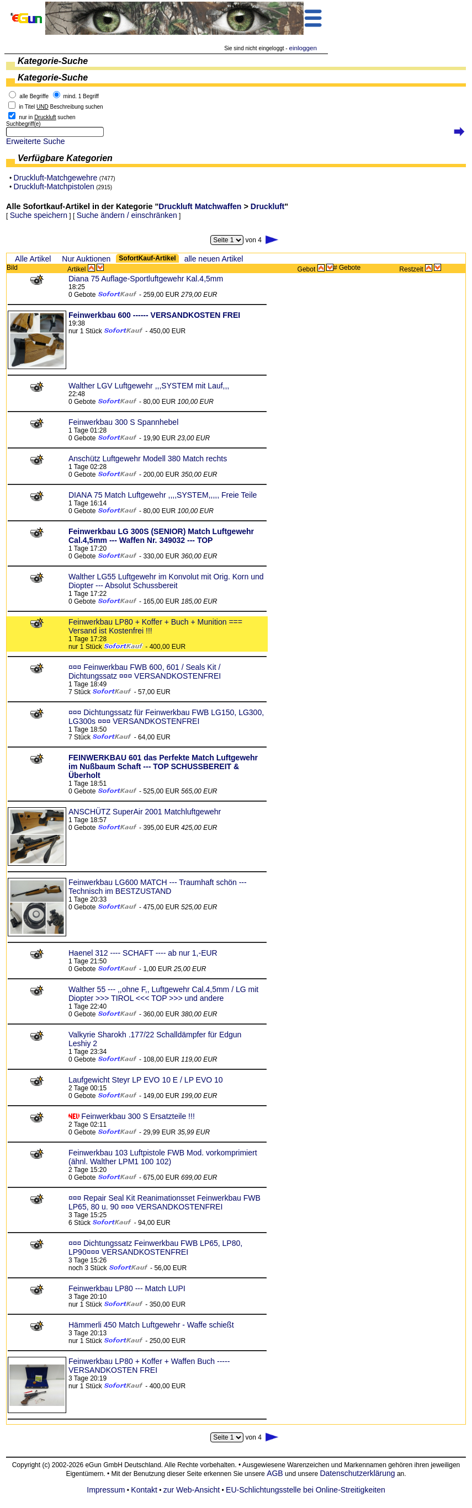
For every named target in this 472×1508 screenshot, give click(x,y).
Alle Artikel (33, 258)
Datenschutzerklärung (357, 1473)
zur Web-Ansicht (191, 1489)
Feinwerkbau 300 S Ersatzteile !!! (137, 1116)
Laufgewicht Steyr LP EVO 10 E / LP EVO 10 (145, 1079)
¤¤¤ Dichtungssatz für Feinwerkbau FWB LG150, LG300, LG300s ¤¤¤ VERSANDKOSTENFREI (166, 717)
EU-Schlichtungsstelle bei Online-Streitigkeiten (305, 1489)
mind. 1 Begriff (81, 96)
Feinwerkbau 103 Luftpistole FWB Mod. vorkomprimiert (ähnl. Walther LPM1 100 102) (162, 1157)
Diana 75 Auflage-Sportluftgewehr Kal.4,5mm (145, 278)
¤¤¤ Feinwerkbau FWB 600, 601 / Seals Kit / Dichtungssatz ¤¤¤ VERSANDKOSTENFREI (144, 671)
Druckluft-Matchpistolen (54, 186)
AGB (275, 1473)
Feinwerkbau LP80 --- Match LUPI (126, 1288)
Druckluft (267, 206)
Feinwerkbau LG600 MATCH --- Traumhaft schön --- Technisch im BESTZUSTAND (157, 887)
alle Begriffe (34, 96)
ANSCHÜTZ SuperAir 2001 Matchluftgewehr (144, 811)
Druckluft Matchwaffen (199, 206)
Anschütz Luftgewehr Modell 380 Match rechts (147, 458)
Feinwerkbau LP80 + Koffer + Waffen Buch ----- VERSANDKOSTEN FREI (149, 1365)
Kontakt (144, 1489)
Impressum (106, 1489)
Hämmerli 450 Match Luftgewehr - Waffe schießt (151, 1324)
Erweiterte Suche (35, 141)
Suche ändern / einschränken (127, 215)
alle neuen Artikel (213, 258)
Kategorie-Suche (53, 61)
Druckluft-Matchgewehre (56, 177)
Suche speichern (38, 215)
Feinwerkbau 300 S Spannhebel (123, 422)
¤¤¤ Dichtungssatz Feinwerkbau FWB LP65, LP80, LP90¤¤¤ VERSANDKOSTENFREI (155, 1247)
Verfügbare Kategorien (65, 158)
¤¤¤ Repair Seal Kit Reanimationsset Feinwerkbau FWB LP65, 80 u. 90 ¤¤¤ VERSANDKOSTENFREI (164, 1202)
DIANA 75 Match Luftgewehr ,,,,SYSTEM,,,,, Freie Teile (162, 495)
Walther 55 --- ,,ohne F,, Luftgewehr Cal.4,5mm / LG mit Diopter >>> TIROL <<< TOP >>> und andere (163, 994)
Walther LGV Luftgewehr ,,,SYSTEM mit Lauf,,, (148, 385)
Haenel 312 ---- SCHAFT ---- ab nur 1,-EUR (143, 953)
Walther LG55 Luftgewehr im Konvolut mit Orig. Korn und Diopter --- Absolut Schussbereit (166, 581)
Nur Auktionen (86, 258)
